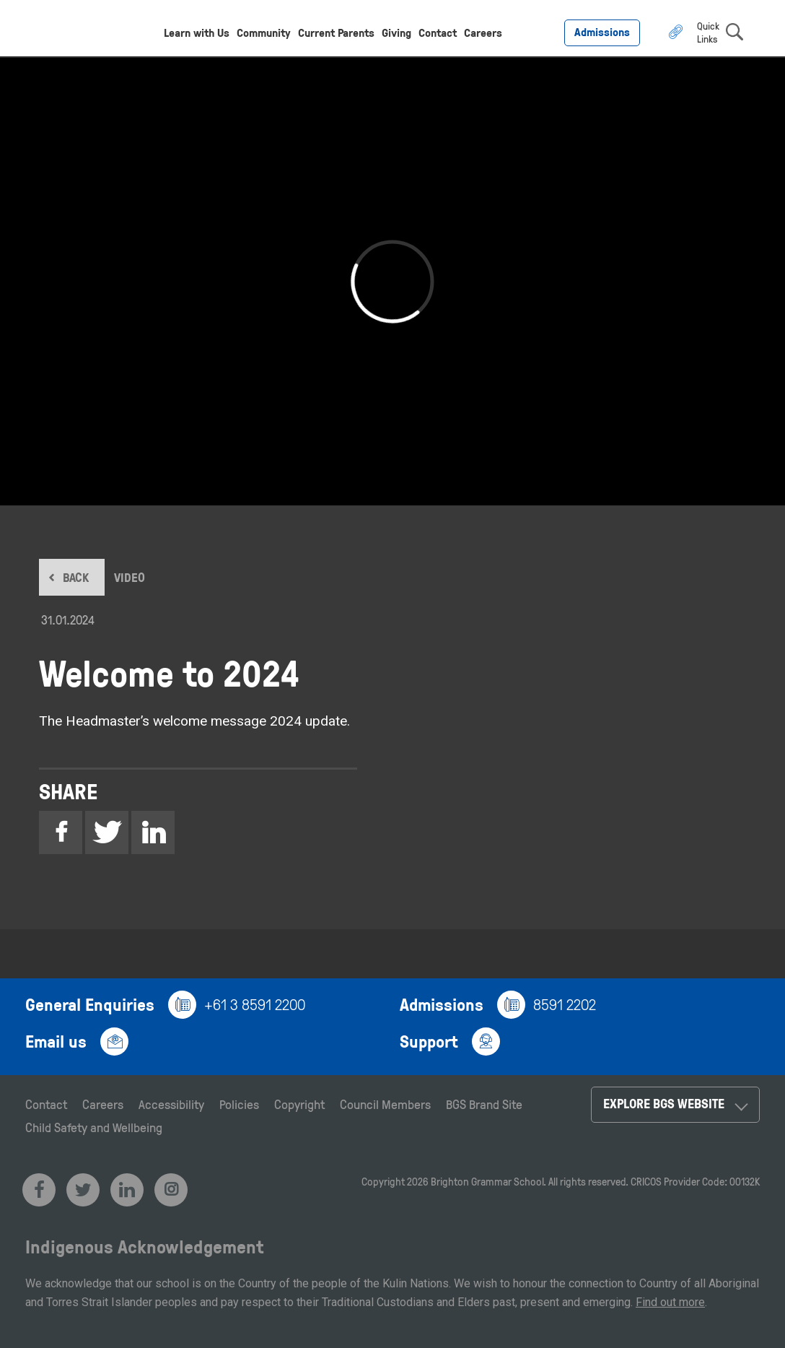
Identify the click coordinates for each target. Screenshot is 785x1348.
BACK (76, 577)
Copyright (299, 1104)
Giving (396, 32)
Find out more (670, 1302)
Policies (239, 1104)
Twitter (106, 834)
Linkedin (153, 834)
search (734, 31)
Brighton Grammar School (487, 1181)
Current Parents (336, 32)
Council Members (385, 1104)
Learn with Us (196, 32)
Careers (483, 32)
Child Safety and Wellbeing (93, 1127)
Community (264, 32)
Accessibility (171, 1104)
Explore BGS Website (663, 1103)
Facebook (60, 834)
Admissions (602, 32)
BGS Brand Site (484, 1104)
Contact (437, 32)
